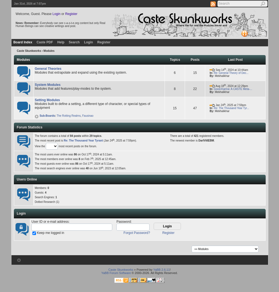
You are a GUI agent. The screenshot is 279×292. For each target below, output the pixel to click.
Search (74, 42)
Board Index (22, 42)
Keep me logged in (50, 233)
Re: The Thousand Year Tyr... (231, 108)
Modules (23, 60)
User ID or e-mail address (50, 222)
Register (71, 14)
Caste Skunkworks (29, 50)
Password (123, 222)
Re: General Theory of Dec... (231, 72)
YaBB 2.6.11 (161, 269)
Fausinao (87, 115)
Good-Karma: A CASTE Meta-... (233, 89)
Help (60, 42)
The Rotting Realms (69, 115)
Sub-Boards (45, 115)
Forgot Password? (136, 233)
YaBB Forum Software (116, 273)
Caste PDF (45, 42)
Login (56, 14)
